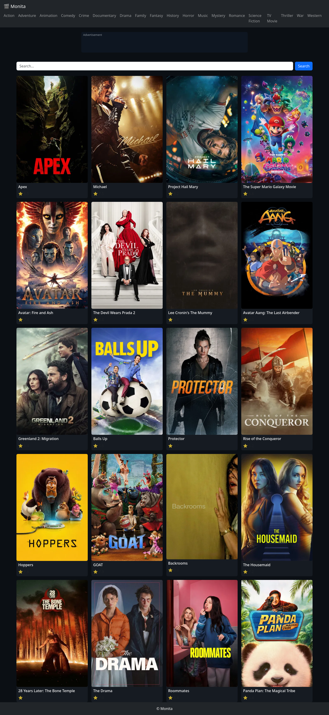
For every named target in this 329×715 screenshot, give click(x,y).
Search (304, 66)
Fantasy (156, 15)
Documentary (104, 15)
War (300, 15)
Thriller (287, 15)
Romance (237, 15)
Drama (125, 15)
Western (314, 15)
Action (9, 15)
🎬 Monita (15, 6)
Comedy (68, 15)
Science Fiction (255, 18)
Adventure (27, 15)
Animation (48, 15)
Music (203, 15)
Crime (84, 15)
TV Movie (272, 18)
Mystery (218, 15)
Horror (188, 15)
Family (140, 15)
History (173, 15)
